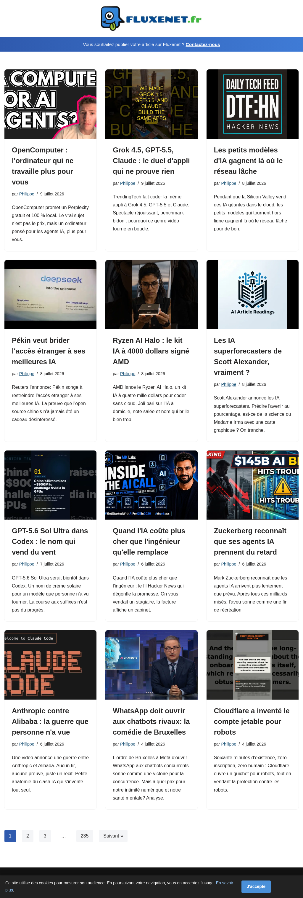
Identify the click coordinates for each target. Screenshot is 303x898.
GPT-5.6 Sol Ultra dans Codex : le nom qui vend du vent (50, 542)
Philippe (26, 194)
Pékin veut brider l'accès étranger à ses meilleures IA (49, 351)
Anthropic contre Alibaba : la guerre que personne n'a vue (50, 721)
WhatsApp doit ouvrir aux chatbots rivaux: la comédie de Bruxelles (151, 721)
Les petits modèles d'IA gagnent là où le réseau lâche (248, 160)
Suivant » (113, 836)
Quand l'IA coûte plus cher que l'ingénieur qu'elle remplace (149, 542)
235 (85, 836)
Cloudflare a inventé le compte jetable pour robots (252, 721)
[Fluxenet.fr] (151, 18)
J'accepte (256, 886)
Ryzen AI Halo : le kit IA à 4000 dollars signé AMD (151, 351)
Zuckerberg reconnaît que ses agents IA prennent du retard (250, 542)
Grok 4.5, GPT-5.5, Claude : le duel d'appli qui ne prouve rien (151, 160)
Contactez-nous (203, 44)
